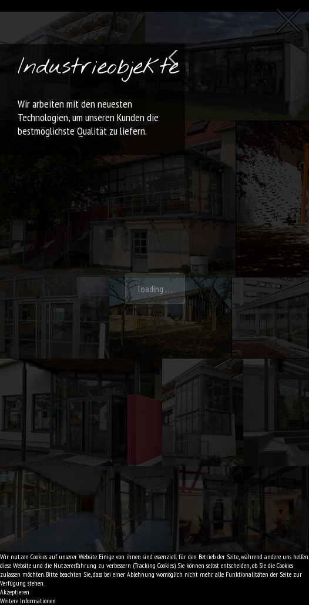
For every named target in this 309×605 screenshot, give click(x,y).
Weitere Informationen (28, 600)
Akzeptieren (14, 591)
